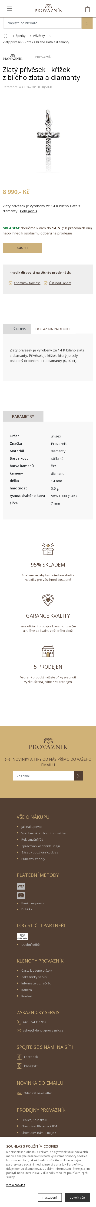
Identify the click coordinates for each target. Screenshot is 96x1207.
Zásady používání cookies (39, 852)
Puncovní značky (33, 859)
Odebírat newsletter (38, 1093)
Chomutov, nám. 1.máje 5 (38, 1133)
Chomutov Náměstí (27, 283)
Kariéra (26, 990)
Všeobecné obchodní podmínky (43, 833)
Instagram (27, 1066)
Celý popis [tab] (16, 329)
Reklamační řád (32, 839)
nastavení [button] (50, 1197)
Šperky (21, 36)
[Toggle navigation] (9, 8)
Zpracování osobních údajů (40, 846)
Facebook (27, 1057)
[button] (87, 23)
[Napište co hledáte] (42, 23)
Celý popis (28, 211)
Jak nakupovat (31, 827)
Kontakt (26, 996)
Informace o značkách (37, 983)
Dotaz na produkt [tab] (53, 329)
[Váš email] (43, 776)
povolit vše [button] (77, 1197)
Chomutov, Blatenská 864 (39, 1126)
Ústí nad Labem (60, 283)
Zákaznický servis (34, 977)
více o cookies (15, 1185)
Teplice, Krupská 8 (34, 1120)
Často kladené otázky (36, 970)
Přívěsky (39, 36)
